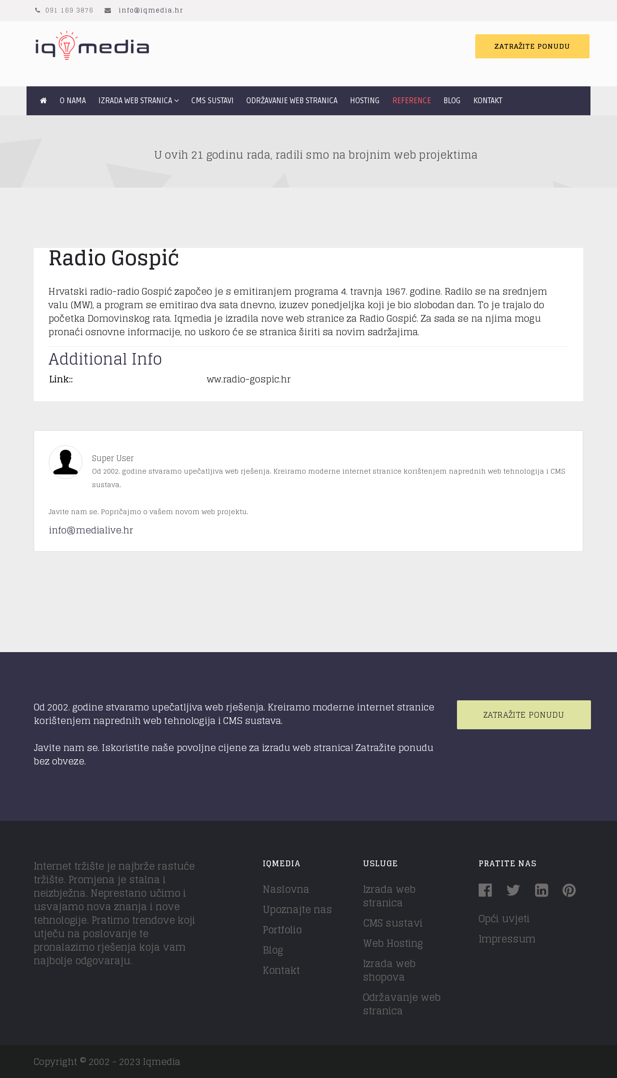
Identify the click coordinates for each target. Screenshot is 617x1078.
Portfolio (282, 930)
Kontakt (487, 101)
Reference (411, 101)
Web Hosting (393, 943)
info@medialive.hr (91, 530)
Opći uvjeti (504, 919)
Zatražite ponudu (532, 46)
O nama (73, 101)
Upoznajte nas (297, 909)
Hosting (365, 101)
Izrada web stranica (135, 101)
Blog (452, 101)
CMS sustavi (212, 101)
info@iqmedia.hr (151, 10)
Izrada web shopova (389, 970)
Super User (113, 458)
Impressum (507, 939)
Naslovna (286, 889)
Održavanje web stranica (291, 101)
